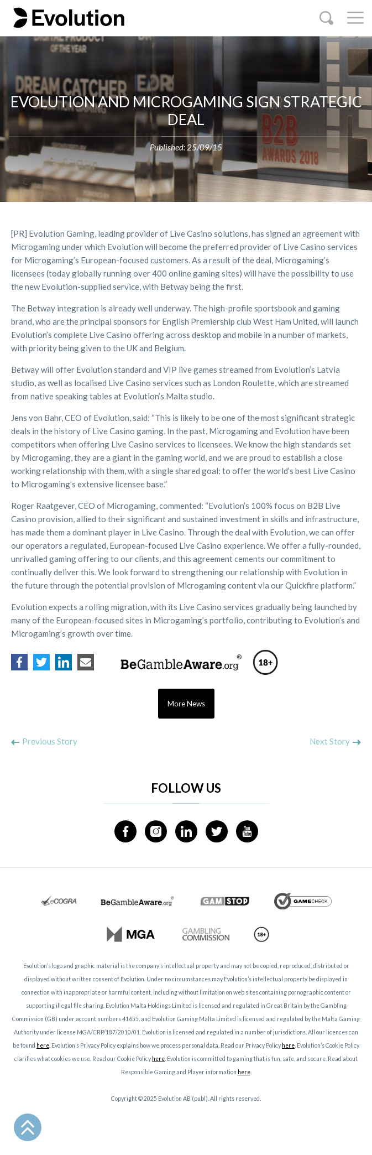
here (42, 1045)
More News (186, 703)
